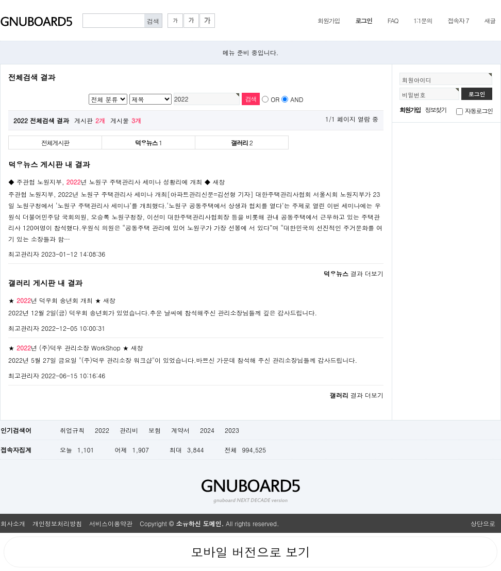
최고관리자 (23, 253)
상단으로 (483, 523)
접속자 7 (458, 20)
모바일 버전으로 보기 (250, 552)
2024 (207, 430)
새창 (219, 181)
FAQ (393, 20)
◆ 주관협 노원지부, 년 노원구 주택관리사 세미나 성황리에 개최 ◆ (109, 181)
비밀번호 (414, 95)
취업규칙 (72, 430)
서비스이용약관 (110, 523)
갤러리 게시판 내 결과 (45, 283)
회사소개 (13, 523)
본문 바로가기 (0, 0)
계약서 (180, 430)
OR (275, 99)
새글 (489, 20)
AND (296, 99)
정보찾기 (435, 109)
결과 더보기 (353, 273)
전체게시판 (55, 142)
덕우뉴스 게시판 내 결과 (49, 164)
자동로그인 (479, 110)
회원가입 (329, 20)
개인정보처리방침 (57, 523)
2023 (232, 430)
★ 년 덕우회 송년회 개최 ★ (54, 300)
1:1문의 (422, 20)
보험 (154, 430)
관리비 (129, 430)
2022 (102, 430)
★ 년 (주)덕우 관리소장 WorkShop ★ (68, 347)
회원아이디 (416, 80)
